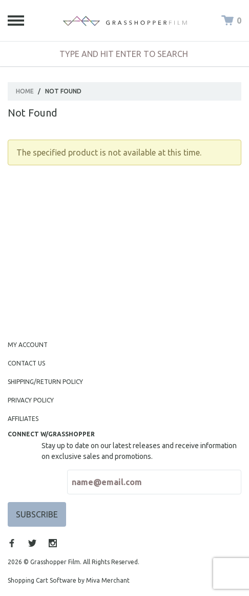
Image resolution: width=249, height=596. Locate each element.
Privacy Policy (31, 400)
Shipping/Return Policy (45, 381)
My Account (28, 344)
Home (25, 91)
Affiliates (23, 418)
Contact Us (26, 363)
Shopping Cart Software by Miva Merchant (69, 580)
